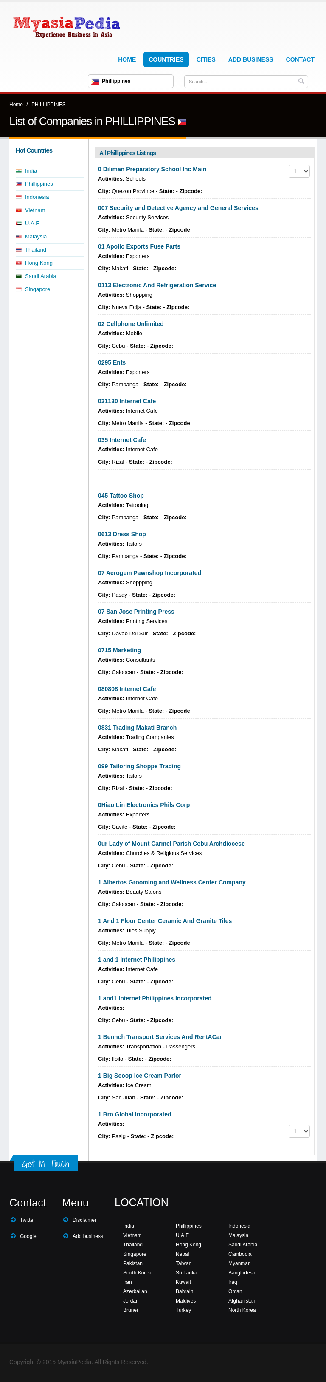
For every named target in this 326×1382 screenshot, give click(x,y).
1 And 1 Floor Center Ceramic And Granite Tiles (165, 921)
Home (127, 59)
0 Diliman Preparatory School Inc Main (152, 169)
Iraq (232, 1282)
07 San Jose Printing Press (136, 611)
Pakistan (133, 1263)
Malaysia (36, 236)
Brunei (130, 1310)
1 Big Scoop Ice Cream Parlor (139, 1075)
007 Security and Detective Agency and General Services (178, 207)
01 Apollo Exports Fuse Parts (139, 246)
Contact (300, 59)
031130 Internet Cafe (127, 401)
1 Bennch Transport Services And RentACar (160, 1037)
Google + (30, 1236)
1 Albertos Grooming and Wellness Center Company (172, 882)
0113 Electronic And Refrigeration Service (157, 285)
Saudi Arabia (40, 276)
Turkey (183, 1310)
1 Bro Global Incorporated (134, 1114)
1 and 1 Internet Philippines (136, 959)
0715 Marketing (119, 650)
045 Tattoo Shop (121, 495)
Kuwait (183, 1282)
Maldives (186, 1301)
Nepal (182, 1254)
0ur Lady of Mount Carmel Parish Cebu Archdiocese (171, 843)
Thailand (35, 249)
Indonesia (37, 197)
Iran (127, 1282)
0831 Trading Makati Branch (137, 727)
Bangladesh (241, 1273)
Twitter (27, 1220)
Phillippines (39, 184)
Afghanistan (241, 1301)
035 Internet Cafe (122, 439)
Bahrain (184, 1291)
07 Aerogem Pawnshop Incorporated (149, 572)
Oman (235, 1291)
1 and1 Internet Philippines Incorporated (155, 998)
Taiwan (183, 1263)
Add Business (250, 59)
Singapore (37, 289)
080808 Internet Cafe (127, 688)
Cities (206, 59)
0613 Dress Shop (122, 534)
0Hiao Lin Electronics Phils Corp (144, 804)
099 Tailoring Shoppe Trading (139, 766)
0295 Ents (112, 362)
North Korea (242, 1310)
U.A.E (32, 223)
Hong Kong (39, 263)
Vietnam (35, 210)
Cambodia (240, 1254)
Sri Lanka (186, 1273)
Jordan (131, 1301)
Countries (166, 59)
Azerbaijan (135, 1291)
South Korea (137, 1273)
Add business (88, 1236)
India (31, 170)
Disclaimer (84, 1220)
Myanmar (239, 1263)
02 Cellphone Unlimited (131, 323)
